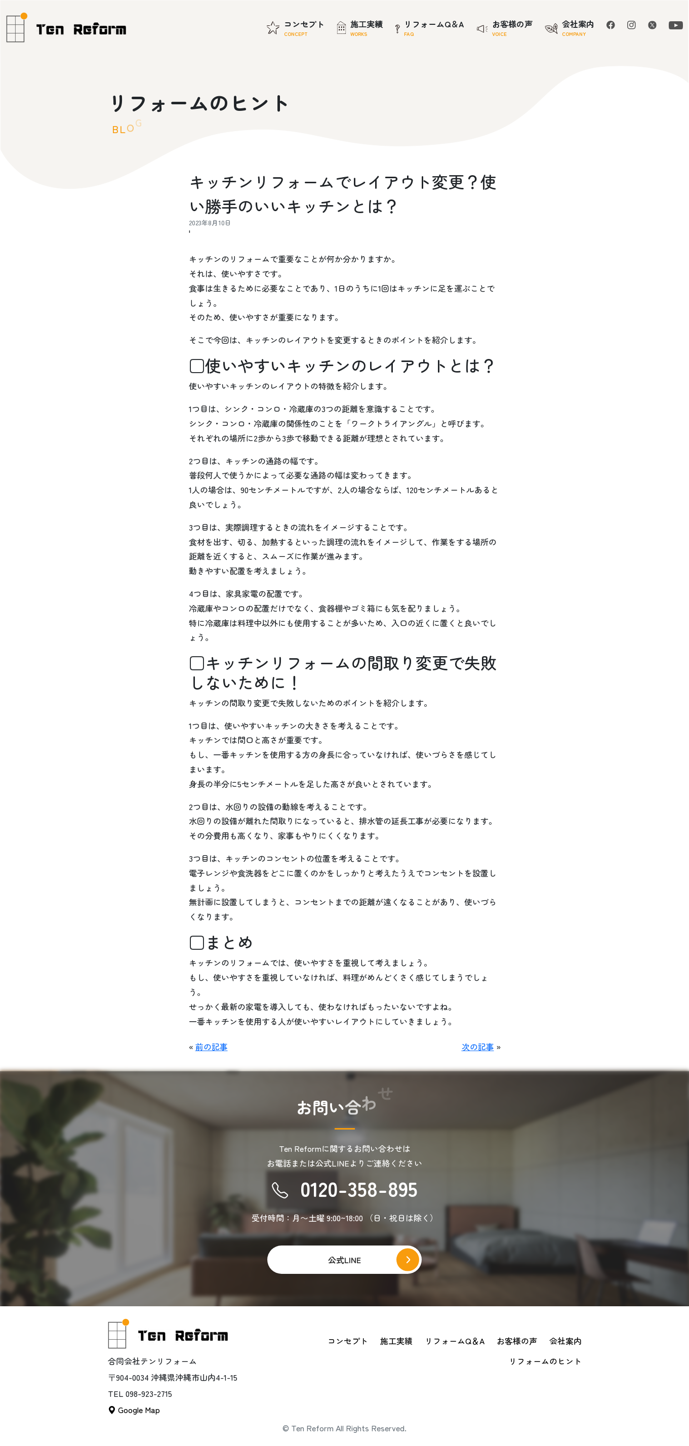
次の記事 (478, 1046)
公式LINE (344, 1260)
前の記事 (211, 1046)
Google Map (134, 1409)
